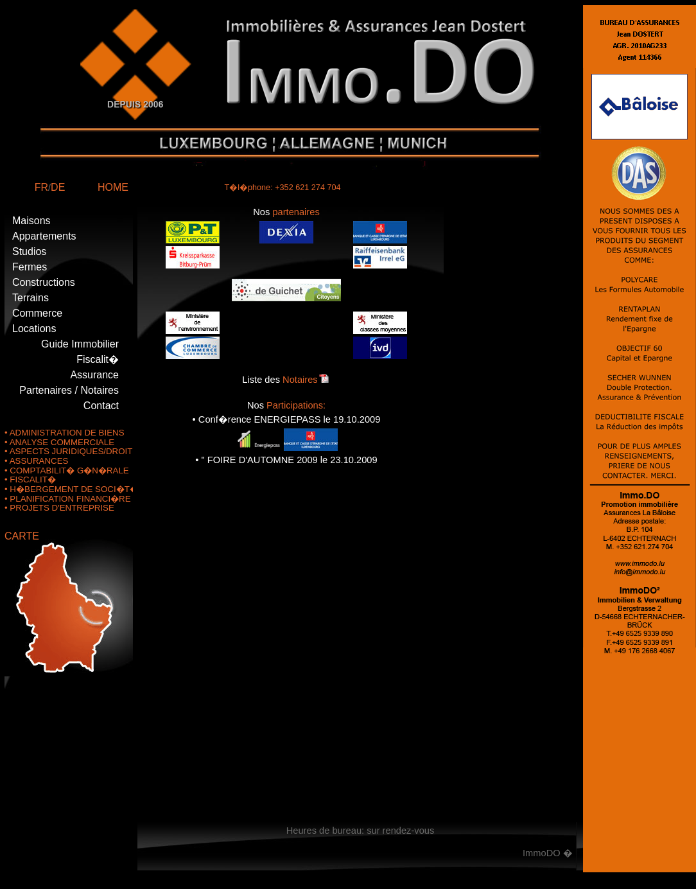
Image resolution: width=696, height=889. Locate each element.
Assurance (94, 374)
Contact (101, 405)
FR (41, 187)
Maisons (31, 220)
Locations (34, 328)
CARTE (21, 536)
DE (58, 187)
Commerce (37, 313)
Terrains (30, 297)
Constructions (43, 282)
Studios (29, 251)
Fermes (29, 266)
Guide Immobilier (80, 344)
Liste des (286, 379)
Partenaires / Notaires (69, 390)
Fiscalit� (97, 359)
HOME (113, 187)
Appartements (44, 236)
